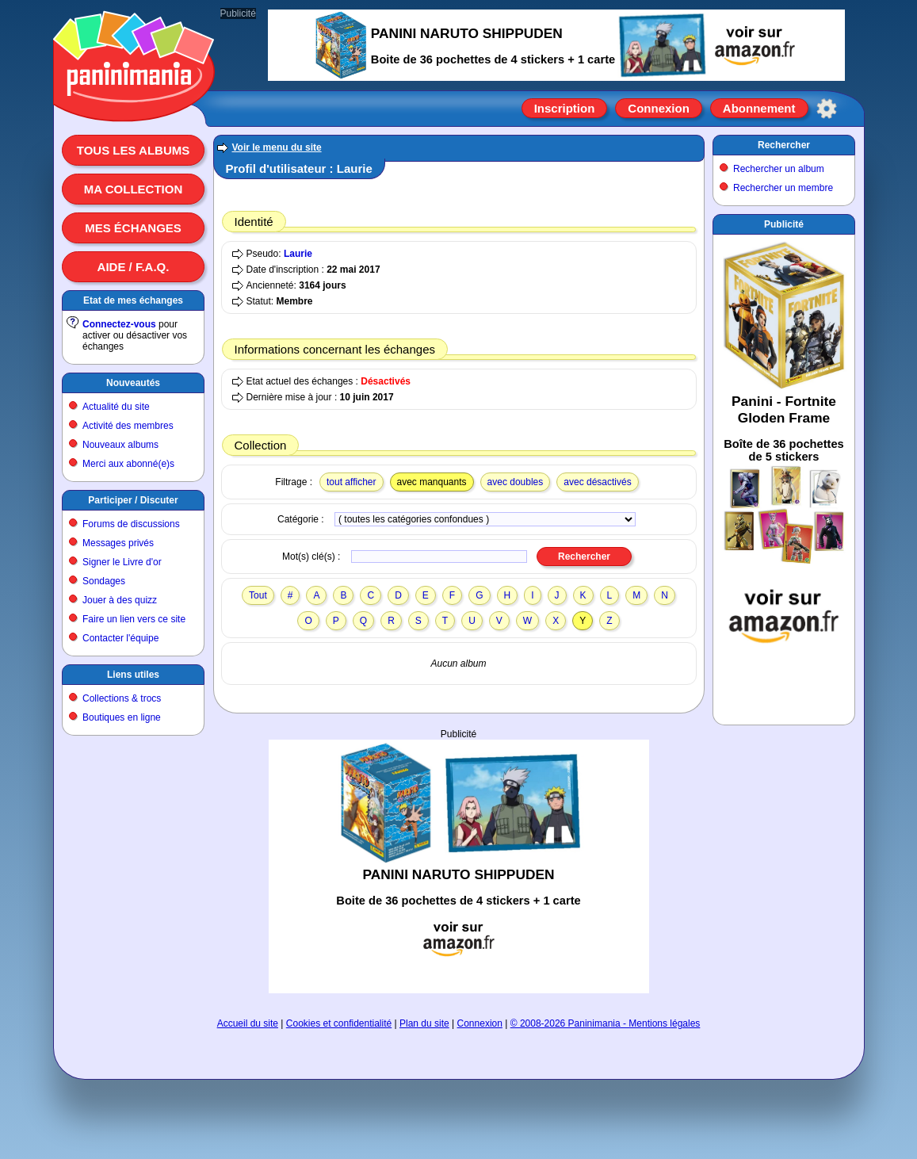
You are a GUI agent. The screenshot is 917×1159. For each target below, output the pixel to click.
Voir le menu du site (277, 147)
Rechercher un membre (783, 187)
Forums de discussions (131, 524)
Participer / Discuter (133, 500)
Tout (258, 595)
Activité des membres (128, 425)
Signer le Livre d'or (122, 562)
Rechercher (784, 145)
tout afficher (351, 482)
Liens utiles (133, 674)
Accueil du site (247, 1023)
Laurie (298, 253)
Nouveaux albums (120, 444)
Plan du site (424, 1023)
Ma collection (133, 189)
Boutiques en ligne (121, 717)
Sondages (103, 581)
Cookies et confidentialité (339, 1023)
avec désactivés (597, 482)
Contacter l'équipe (120, 638)
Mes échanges (133, 228)
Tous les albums (133, 150)
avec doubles (515, 482)
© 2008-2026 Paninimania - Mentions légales (605, 1023)
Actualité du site (116, 406)
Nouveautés (133, 382)
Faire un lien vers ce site (133, 619)
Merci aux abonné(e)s (128, 463)
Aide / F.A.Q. (133, 266)
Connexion (659, 108)
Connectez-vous (119, 324)
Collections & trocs (121, 698)
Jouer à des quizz (119, 600)
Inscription (564, 108)
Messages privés (118, 543)
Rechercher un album (778, 168)
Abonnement (759, 108)
